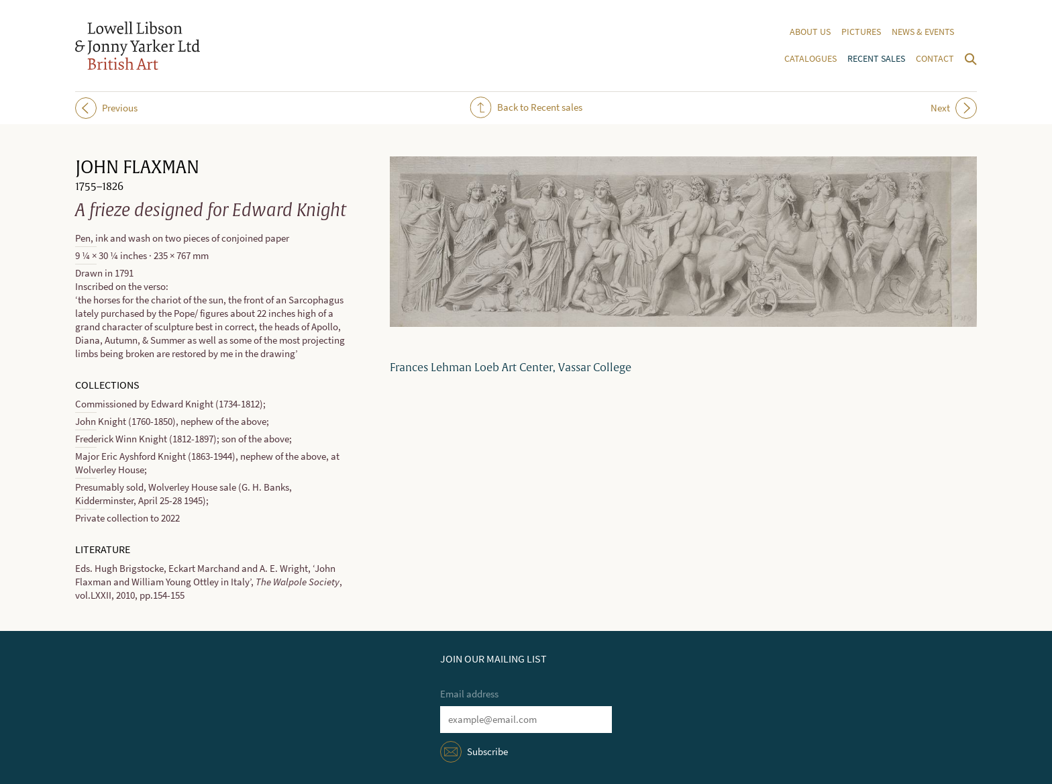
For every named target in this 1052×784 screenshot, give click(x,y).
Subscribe (487, 751)
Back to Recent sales (526, 107)
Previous (106, 108)
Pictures (861, 32)
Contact (935, 58)
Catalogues (810, 58)
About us (810, 32)
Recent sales (876, 58)
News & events (923, 32)
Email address (469, 694)
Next (954, 108)
